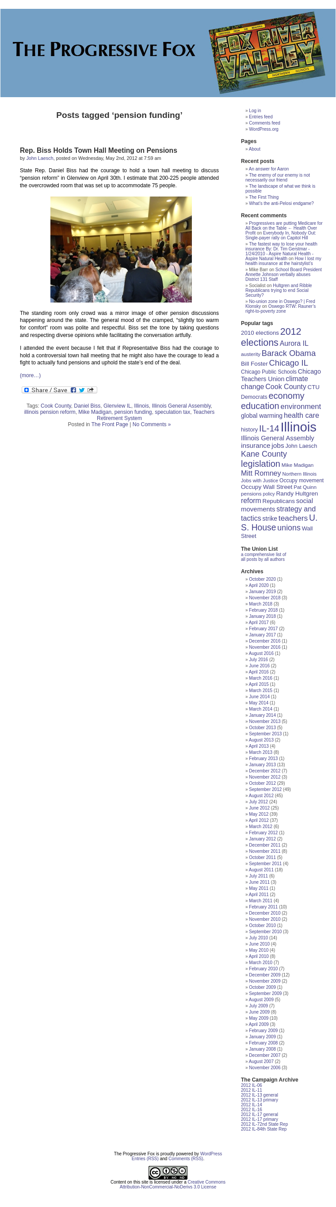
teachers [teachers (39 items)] (293, 518)
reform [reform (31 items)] (251, 500)
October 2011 (262, 857)
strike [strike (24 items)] (270, 518)
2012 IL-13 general (259, 1095)
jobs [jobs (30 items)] (277, 445)
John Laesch (39, 158)
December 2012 (264, 770)
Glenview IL (117, 406)
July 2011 (258, 876)
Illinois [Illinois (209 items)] (298, 427)
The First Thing (264, 197)
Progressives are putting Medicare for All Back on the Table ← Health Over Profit (284, 228)
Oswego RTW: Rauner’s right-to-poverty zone (280, 309)
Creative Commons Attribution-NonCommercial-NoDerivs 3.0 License (172, 1184)
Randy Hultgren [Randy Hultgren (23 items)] (297, 493)
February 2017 (263, 628)
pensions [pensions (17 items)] (251, 493)
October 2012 (262, 783)
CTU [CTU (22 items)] (314, 387)
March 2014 (260, 709)
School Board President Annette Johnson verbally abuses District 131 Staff (283, 274)
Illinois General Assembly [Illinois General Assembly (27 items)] (277, 438)
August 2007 (261, 1061)
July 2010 (258, 937)
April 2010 (259, 956)
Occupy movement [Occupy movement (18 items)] (301, 480)
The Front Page (110, 424)
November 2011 (264, 851)
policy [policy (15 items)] (269, 493)
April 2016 (259, 672)
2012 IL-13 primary (259, 1099)
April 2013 (259, 746)
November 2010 (264, 919)
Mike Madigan (94, 412)
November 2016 (264, 647)
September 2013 (265, 733)
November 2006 (264, 1067)
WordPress (211, 1153)
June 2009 (259, 1012)
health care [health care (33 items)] (301, 415)
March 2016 (260, 678)
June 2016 (259, 665)
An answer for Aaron (269, 168)
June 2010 (259, 944)
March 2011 (260, 900)
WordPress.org (264, 129)
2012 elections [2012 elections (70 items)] (271, 337)
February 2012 (263, 832)
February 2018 (263, 610)
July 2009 (258, 1005)
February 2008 (263, 1043)
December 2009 (264, 974)
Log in (255, 110)
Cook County (56, 406)
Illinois (141, 406)
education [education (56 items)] (260, 406)
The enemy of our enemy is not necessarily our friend (277, 177)
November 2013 (264, 721)
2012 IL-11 (251, 1090)
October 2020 (262, 579)
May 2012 (258, 814)
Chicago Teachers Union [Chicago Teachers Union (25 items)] (281, 375)
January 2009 (262, 1036)
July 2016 (258, 659)
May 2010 (258, 950)
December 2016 (264, 641)
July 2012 (258, 801)
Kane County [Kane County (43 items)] (264, 454)
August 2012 (261, 795)
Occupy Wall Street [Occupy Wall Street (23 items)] (266, 487)
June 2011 (259, 882)
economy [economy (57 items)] (286, 396)
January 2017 (262, 634)
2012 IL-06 (251, 1085)
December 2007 (264, 1055)
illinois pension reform (50, 412)
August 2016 (261, 653)
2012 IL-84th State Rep (263, 1129)
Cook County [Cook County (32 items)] (285, 386)
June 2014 (259, 696)
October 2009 (262, 987)
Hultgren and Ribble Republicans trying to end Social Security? (278, 290)
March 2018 (260, 604)
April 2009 (259, 1024)
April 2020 (259, 585)
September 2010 (265, 931)
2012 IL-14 (251, 1104)
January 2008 (262, 1049)
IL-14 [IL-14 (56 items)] (269, 428)
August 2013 (261, 740)
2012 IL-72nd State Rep (264, 1124)
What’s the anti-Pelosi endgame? (281, 203)
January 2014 (262, 715)
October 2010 (262, 925)
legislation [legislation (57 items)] (260, 464)
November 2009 (264, 981)
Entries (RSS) (145, 1158)
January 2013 (262, 764)
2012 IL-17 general (259, 1114)
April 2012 (259, 820)
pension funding (133, 412)
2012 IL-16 (251, 1109)
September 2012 (265, 789)
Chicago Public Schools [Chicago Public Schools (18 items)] (269, 372)
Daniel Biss (87, 406)
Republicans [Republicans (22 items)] (279, 501)
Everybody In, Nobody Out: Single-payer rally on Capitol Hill (280, 235)
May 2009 (258, 1018)
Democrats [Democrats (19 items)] (254, 397)
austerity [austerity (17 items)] (250, 354)
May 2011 (258, 888)
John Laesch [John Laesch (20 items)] (301, 446)
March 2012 (260, 826)
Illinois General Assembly (181, 406)
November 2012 (264, 777)
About (254, 149)
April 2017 (259, 622)
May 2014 (258, 702)
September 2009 (265, 993)
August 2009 (261, 999)
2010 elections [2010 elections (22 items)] (260, 332)
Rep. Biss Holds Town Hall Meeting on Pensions (98, 150)
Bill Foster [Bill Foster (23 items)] (254, 363)
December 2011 (264, 845)
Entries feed (260, 116)
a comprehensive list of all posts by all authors (263, 557)
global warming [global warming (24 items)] (262, 415)
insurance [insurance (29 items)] (255, 445)
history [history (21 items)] (249, 429)
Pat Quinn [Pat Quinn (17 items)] (305, 487)
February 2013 (263, 758)
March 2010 (260, 962)
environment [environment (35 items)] (301, 406)
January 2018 (262, 616)
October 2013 (262, 727)
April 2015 (259, 684)
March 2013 (260, 752)
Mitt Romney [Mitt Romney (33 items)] (261, 473)
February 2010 (263, 968)
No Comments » (152, 424)
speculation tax (172, 412)
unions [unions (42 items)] (289, 527)
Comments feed (264, 123)
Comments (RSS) (185, 1158)
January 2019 (262, 591)
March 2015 (260, 690)
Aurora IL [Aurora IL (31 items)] (294, 343)
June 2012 (259, 808)
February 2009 (263, 1030)
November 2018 (264, 597)
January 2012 (262, 838)
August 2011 (261, 869)
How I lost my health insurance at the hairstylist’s (283, 261)
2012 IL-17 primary (259, 1119)
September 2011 (265, 863)
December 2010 (264, 913)
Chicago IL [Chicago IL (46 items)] (288, 362)
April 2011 (259, 894)
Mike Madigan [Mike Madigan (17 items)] (298, 465)
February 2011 (263, 906)
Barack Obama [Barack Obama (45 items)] (289, 353)
